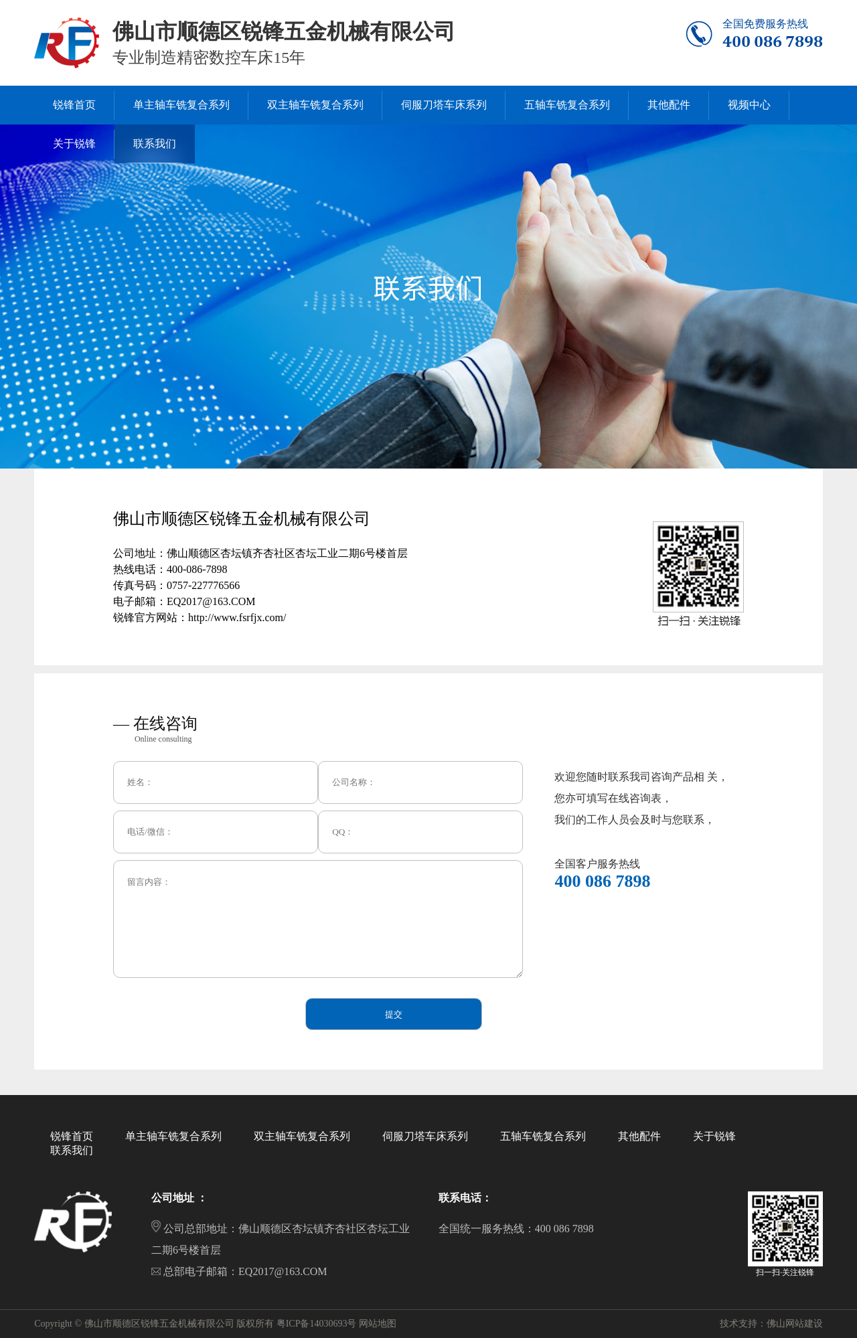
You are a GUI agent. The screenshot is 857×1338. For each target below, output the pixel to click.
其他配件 (639, 1136)
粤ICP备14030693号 (317, 1324)
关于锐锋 (714, 1136)
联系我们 (71, 1150)
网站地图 (377, 1324)
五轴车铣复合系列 (543, 1136)
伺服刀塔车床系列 (425, 1136)
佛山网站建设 (795, 1324)
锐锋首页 (71, 1136)
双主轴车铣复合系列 (302, 1136)
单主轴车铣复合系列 (173, 1136)
